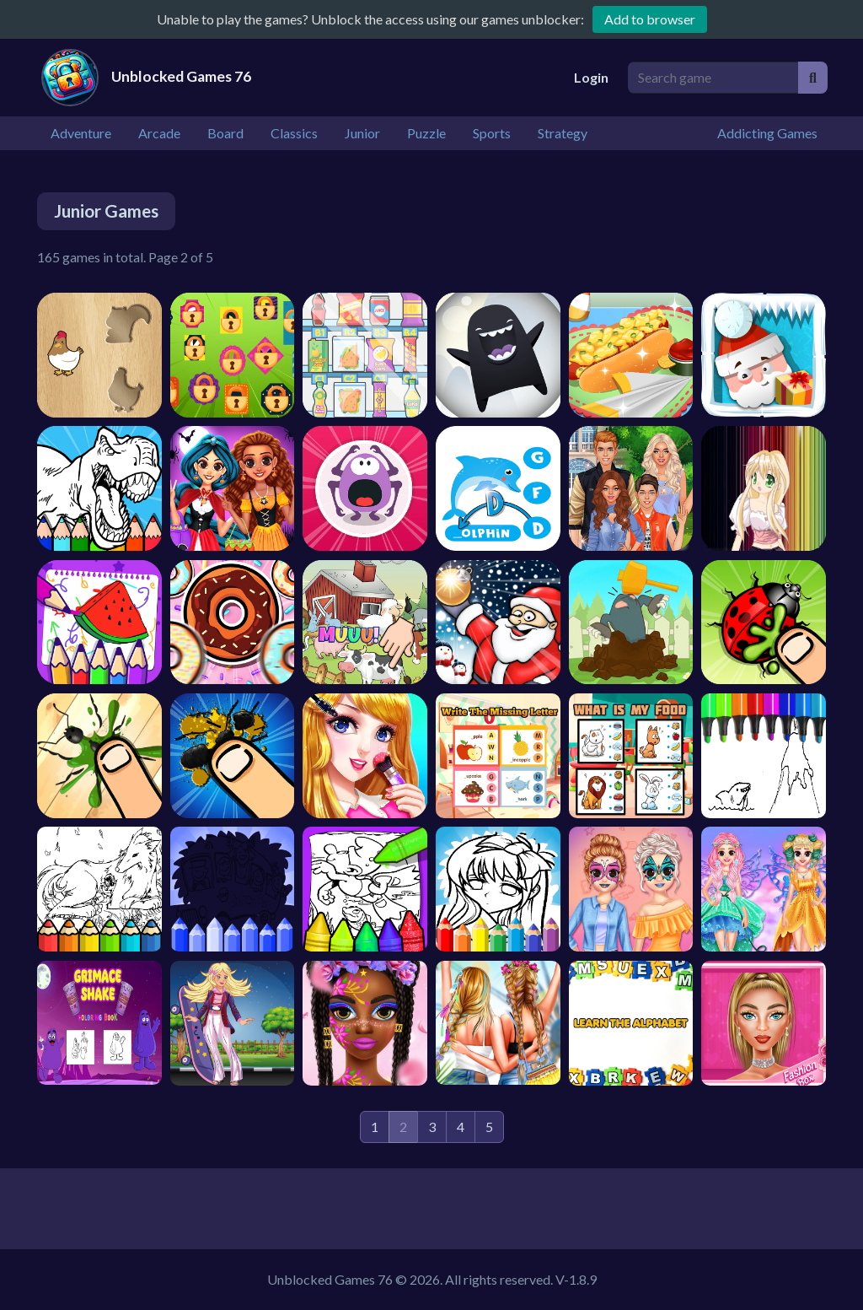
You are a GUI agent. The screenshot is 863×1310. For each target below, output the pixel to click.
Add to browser (649, 19)
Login (591, 77)
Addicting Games (767, 133)
